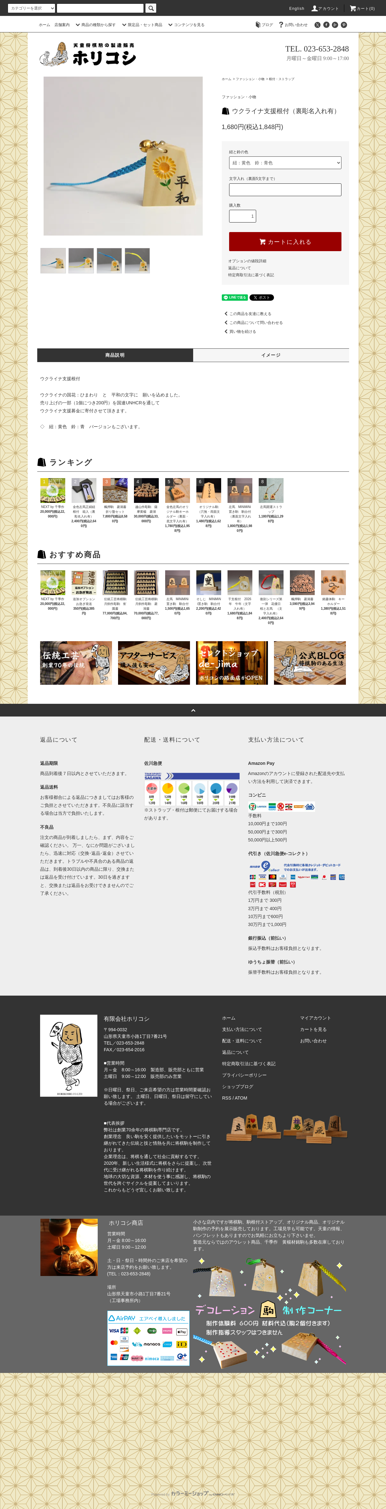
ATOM (241, 1098)
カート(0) (362, 8)
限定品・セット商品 (141, 25)
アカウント (325, 8)
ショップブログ (237, 1086)
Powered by (193, 1494)
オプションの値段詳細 (247, 261)
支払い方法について (242, 1029)
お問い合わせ (292, 25)
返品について (239, 268)
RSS (226, 1098)
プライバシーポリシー (244, 1075)
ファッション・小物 (250, 79)
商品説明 (115, 355)
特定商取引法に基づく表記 (251, 275)
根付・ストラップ (281, 79)
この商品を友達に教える (246, 314)
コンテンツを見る (185, 25)
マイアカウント (315, 1017)
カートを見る (313, 1029)
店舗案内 (62, 25)
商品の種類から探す (95, 25)
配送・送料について (242, 1040)
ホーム (44, 25)
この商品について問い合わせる (252, 322)
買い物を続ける (239, 331)
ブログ (263, 25)
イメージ (271, 355)
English (297, 8)
